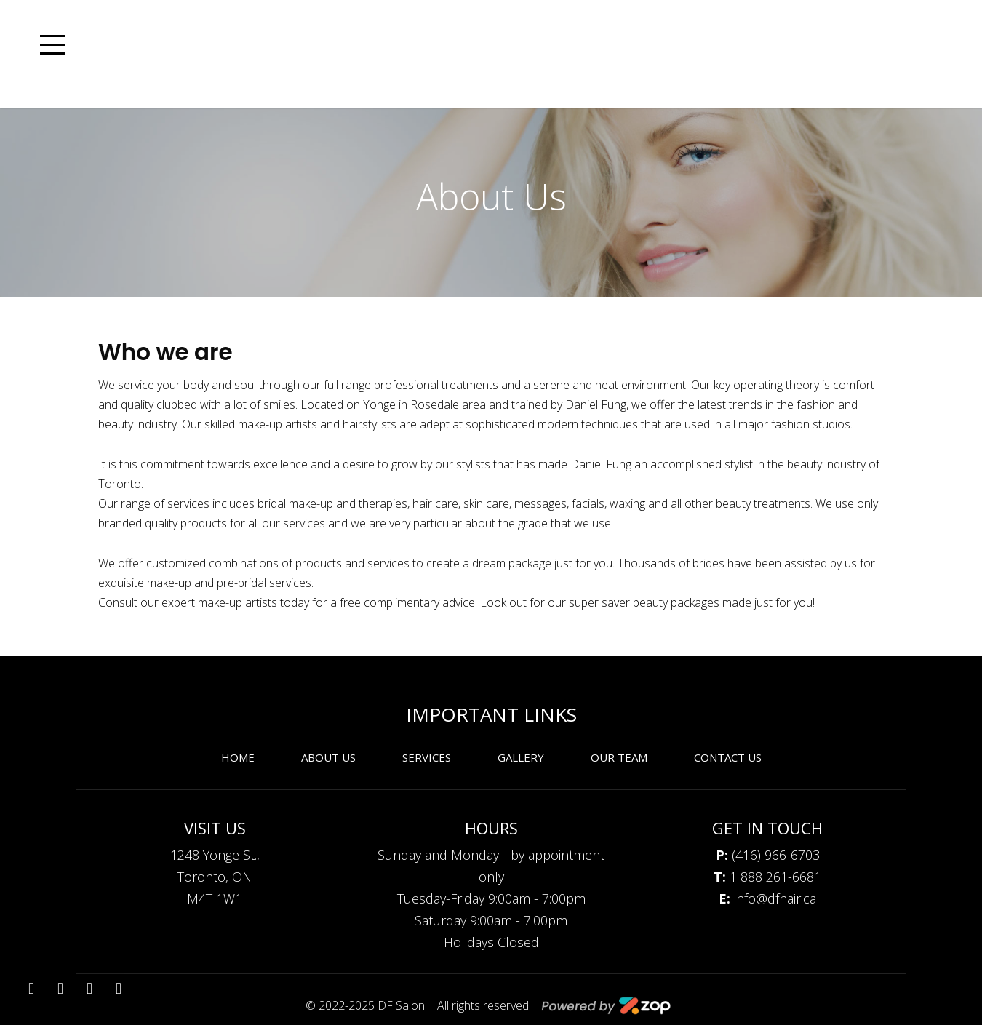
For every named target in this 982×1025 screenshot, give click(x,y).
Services (426, 757)
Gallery (521, 757)
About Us (328, 757)
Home (238, 757)
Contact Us (728, 757)
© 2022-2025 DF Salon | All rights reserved (419, 1005)
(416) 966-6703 (768, 855)
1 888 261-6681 (767, 876)
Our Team (619, 757)
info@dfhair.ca (767, 898)
